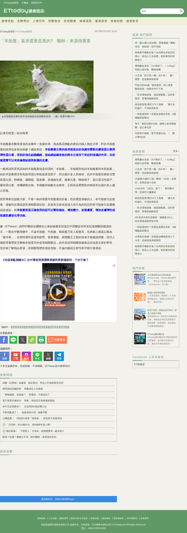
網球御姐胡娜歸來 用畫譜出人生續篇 (22, 388)
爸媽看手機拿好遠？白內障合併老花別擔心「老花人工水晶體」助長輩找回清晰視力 (155, 56)
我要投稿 (41, 518)
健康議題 (85, 21)
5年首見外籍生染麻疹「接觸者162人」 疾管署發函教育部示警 (156, 219)
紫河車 (43, 327)
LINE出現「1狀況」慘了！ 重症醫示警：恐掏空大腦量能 (154, 190)
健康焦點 (8, 21)
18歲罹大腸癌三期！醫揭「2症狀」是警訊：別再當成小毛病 (155, 180)
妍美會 (15, 327)
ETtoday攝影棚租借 (155, 334)
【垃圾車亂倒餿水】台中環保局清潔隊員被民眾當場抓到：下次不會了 (45, 260)
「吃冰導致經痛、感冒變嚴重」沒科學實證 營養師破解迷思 (155, 96)
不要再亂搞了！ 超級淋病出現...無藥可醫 (24, 412)
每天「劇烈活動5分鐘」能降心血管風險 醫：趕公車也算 (156, 125)
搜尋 (181, 11)
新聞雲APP (36, 3)
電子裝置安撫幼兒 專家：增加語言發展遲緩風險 (28, 400)
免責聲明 (144, 518)
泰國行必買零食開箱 (156, 293)
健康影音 (132, 21)
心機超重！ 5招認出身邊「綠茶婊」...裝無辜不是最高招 (32, 418)
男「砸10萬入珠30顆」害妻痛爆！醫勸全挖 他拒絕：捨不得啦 (155, 44)
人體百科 (39, 21)
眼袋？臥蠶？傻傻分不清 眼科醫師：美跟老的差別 (29, 437)
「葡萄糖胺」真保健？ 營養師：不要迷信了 (26, 394)
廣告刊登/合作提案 (79, 518)
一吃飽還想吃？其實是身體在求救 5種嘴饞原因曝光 (155, 116)
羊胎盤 (34, 327)
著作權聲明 (132, 518)
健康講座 (101, 21)
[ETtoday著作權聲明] (56, 366)
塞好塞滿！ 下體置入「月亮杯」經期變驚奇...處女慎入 (33, 431)
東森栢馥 (117, 21)
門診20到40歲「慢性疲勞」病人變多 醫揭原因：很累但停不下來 (155, 87)
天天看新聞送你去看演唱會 (159, 275)
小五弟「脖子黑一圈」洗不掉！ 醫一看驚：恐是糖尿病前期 (155, 77)
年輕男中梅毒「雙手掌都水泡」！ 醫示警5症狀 (155, 135)
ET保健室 (139, 364)
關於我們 (64, 518)
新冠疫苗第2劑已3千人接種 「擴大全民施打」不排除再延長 (155, 106)
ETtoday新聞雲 (11, 3)
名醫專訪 (23, 21)
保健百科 (64, 327)
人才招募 (53, 518)
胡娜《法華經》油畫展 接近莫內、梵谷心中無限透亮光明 (32, 382)
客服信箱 (95, 518)
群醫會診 (54, 21)
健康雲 (24, 11)
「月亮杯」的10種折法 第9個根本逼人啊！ (27, 424)
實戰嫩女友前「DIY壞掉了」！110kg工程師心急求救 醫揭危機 (155, 67)
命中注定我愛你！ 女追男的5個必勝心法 (24, 406)
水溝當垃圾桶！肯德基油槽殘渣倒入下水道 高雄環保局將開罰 (155, 238)
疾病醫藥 (70, 21)
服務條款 (106, 518)
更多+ (176, 151)
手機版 (25, 3)
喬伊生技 (24, 327)
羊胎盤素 (53, 327)
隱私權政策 (119, 518)
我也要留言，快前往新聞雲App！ (58, 499)
